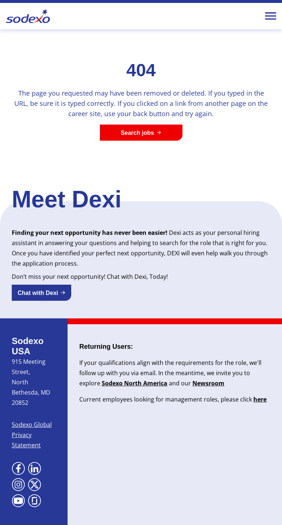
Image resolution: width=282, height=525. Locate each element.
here (260, 399)
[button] (41, 293)
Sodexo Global (32, 425)
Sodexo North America (134, 383)
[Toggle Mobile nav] (270, 16)
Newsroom (208, 383)
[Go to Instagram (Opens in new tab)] (18, 484)
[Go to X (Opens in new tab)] (34, 484)
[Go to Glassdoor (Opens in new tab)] (34, 500)
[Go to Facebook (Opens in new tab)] (18, 468)
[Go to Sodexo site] (28, 16)
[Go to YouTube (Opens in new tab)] (18, 500)
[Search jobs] (141, 133)
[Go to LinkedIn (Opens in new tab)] (34, 468)
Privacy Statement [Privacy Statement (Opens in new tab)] (26, 440)
